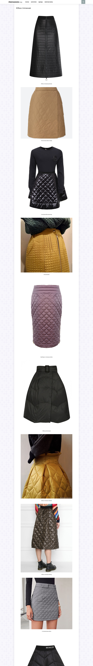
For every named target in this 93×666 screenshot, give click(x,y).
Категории (33, 2)
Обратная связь (49, 2)
